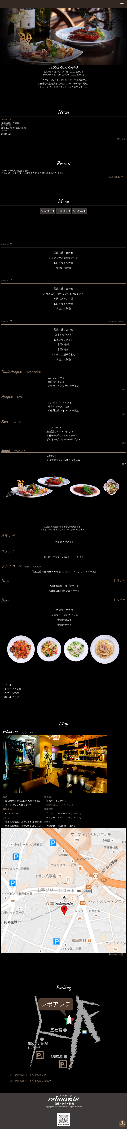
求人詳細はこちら (117, 177)
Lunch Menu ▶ (64, 211)
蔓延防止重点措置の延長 (13, 128)
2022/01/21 (6, 134)
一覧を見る (120, 139)
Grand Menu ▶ (48, 211)
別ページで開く (117, 954)
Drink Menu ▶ (79, 211)
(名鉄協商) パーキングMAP (58, 805)
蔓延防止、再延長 (10, 123)
